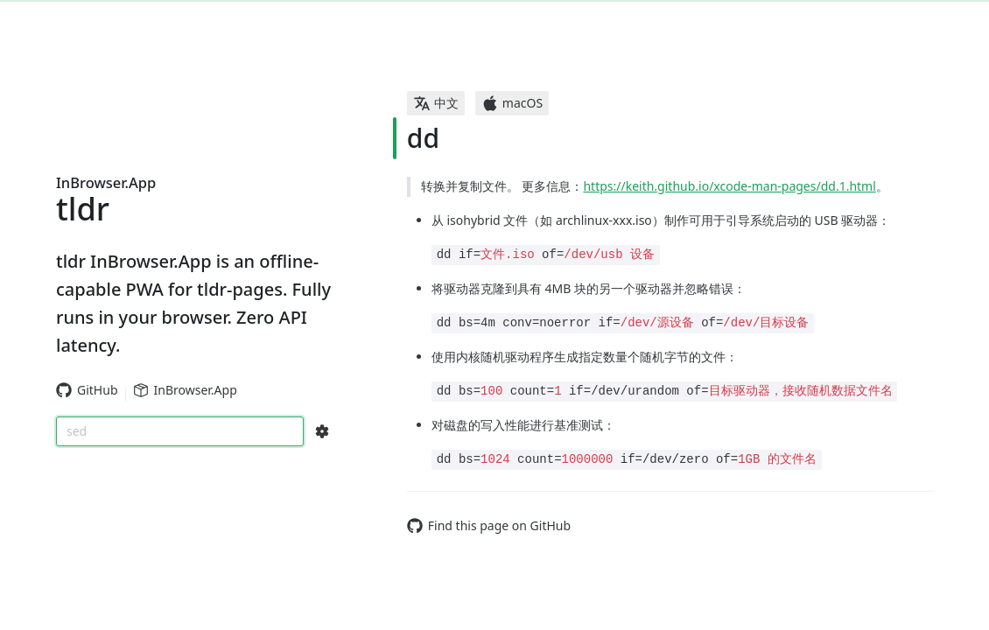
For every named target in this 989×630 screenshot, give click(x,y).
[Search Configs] (322, 431)
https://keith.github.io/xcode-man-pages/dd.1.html (729, 186)
